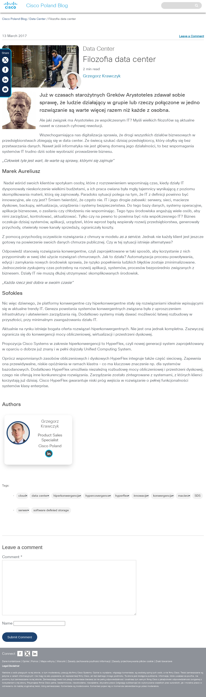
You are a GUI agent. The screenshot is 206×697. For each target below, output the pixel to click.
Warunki (61, 661)
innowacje (140, 495)
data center (40, 495)
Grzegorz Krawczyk (102, 76)
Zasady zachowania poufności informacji (89, 661)
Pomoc (34, 661)
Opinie (25, 661)
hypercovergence (97, 495)
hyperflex (121, 495)
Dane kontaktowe (11, 661)
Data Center (37, 19)
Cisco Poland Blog (14, 19)
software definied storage (51, 510)
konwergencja (162, 495)
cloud (22, 495)
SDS (198, 495)
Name (8, 623)
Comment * (12, 557)
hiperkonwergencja (67, 495)
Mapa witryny (48, 661)
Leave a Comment (191, 36)
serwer (23, 510)
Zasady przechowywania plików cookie (132, 661)
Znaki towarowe (163, 661)
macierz (183, 495)
